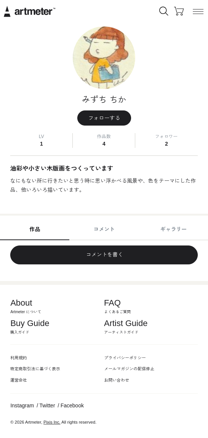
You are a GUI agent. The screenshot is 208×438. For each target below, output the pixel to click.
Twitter (47, 405)
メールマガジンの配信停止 (129, 369)
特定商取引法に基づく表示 (35, 369)
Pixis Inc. (52, 422)
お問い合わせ (116, 380)
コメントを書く (104, 255)
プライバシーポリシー (125, 358)
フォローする (104, 118)
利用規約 (18, 358)
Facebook (72, 405)
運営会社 (18, 380)
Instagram (22, 405)
